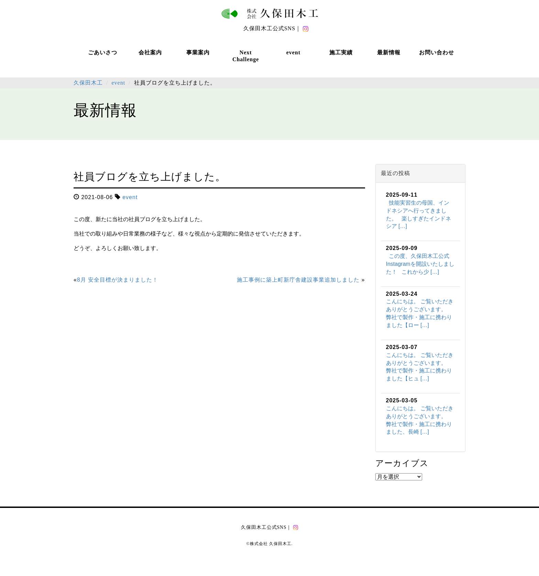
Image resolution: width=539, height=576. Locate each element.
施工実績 (341, 52)
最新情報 (388, 52)
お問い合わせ (436, 52)
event (293, 52)
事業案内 (198, 52)
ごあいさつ (102, 52)
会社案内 (150, 52)
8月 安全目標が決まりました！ (117, 280)
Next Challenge (245, 56)
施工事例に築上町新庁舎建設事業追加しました (298, 280)
